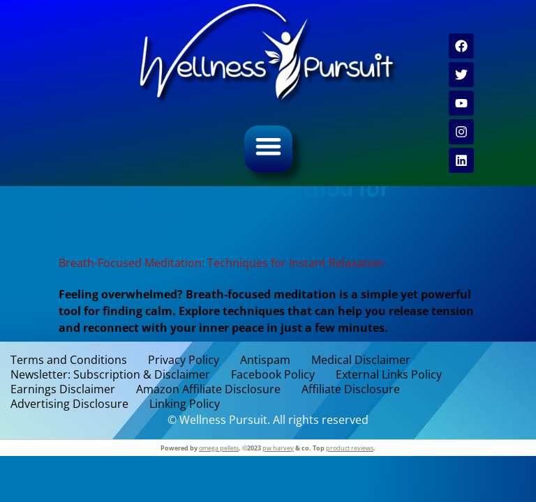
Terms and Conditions (68, 360)
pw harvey (278, 447)
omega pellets (219, 447)
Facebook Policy (273, 374)
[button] (268, 146)
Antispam (265, 360)
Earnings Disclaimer (62, 389)
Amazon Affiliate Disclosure (208, 389)
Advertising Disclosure (69, 404)
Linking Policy (184, 404)
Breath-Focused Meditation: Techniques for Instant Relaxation (221, 263)
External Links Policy (389, 374)
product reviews (349, 447)
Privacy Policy (183, 360)
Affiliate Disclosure (351, 389)
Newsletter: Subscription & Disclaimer (110, 374)
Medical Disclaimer (360, 360)
